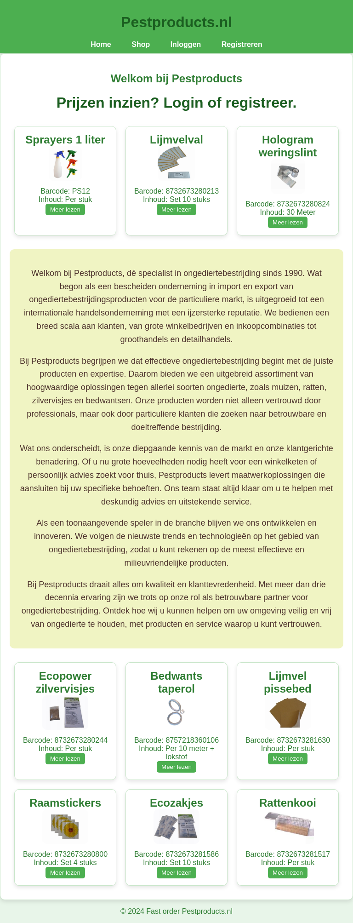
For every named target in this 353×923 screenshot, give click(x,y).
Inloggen (186, 44)
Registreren (242, 44)
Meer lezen (65, 209)
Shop (140, 44)
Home (101, 44)
